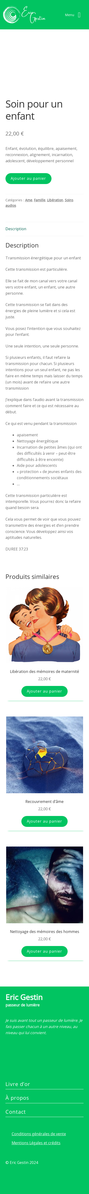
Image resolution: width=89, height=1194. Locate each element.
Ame (28, 200)
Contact (15, 1111)
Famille (39, 200)
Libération (55, 200)
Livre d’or (17, 1083)
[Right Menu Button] (74, 14)
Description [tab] (15, 228)
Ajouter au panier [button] (44, 691)
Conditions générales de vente (39, 1133)
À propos (17, 1097)
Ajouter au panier (28, 178)
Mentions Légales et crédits (36, 1142)
